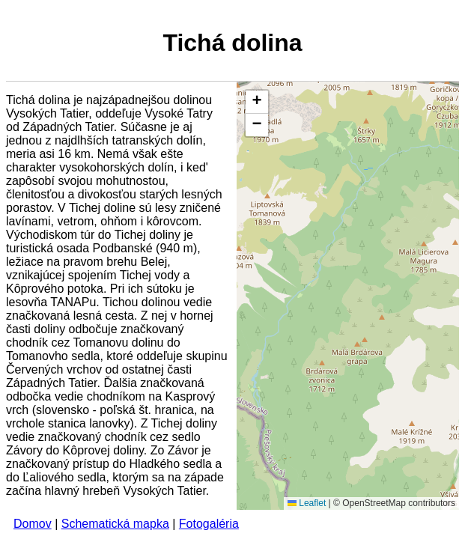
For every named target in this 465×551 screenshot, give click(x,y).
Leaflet (307, 503)
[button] (257, 102)
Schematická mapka (115, 523)
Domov (32, 523)
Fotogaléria (209, 523)
